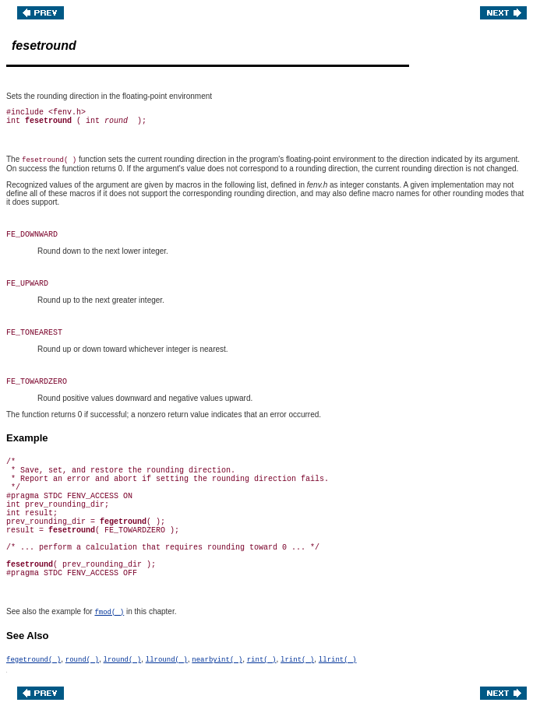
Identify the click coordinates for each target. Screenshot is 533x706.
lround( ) (123, 660)
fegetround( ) (33, 660)
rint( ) (262, 660)
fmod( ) (109, 612)
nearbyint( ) (217, 660)
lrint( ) (297, 660)
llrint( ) (338, 660)
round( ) (82, 660)
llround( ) (167, 660)
